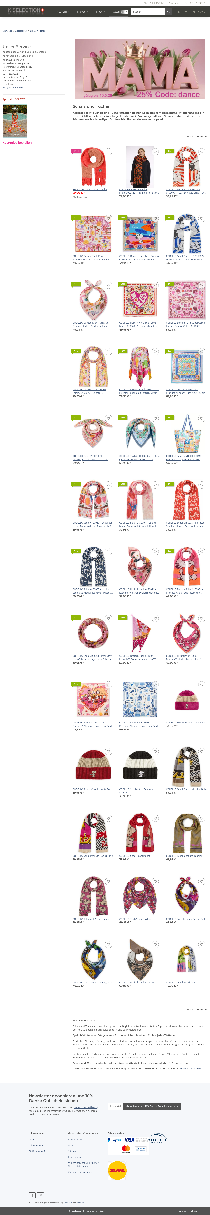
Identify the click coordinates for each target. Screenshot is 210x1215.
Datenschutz (75, 1139)
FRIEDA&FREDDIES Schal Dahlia (90, 189)
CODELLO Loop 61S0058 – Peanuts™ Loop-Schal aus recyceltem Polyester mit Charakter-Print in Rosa (93, 657)
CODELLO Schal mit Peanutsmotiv (91, 919)
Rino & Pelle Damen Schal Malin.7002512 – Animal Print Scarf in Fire (139, 191)
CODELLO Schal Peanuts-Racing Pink (93, 855)
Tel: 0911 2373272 (195, 3)
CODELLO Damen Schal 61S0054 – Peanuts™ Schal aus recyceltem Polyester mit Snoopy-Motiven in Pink (186, 591)
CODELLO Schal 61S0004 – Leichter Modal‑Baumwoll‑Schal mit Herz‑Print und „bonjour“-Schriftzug (139, 524)
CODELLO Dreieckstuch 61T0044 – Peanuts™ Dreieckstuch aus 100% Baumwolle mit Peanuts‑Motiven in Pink (138, 657)
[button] (178, 11)
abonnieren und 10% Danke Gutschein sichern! (152, 1106)
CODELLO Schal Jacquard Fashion (184, 855)
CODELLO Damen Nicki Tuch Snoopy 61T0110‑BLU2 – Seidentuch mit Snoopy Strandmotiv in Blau (139, 257)
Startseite (174, 3)
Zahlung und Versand (80, 1172)
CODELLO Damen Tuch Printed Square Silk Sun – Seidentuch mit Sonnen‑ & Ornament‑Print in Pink (91, 257)
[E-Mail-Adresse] (116, 1106)
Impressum (74, 1157)
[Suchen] (148, 11)
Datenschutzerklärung (86, 1107)
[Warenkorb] (198, 11)
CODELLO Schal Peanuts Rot (134, 855)
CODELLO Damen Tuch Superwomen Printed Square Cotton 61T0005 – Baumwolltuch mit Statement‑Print (186, 324)
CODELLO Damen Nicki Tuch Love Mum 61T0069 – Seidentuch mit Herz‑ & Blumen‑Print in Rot (140, 324)
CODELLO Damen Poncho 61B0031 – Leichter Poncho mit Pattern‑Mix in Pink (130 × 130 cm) (139, 391)
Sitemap (72, 1151)
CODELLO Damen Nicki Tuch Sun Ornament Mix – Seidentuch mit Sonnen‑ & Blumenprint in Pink (91, 324)
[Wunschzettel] (186, 11)
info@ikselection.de (190, 1068)
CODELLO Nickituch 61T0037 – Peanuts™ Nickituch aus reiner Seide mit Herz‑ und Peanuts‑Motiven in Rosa (93, 724)
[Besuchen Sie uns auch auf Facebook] (32, 1195)
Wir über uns (36, 1145)
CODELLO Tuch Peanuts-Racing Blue (92, 982)
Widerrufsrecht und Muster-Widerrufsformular (83, 1164)
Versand (68, 1202)
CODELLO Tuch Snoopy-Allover (136, 919)
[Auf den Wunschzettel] (108, 151)
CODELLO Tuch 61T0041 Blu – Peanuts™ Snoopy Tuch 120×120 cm (185, 391)
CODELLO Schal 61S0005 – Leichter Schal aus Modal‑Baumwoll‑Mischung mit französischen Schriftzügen (186, 524)
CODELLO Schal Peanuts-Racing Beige (186, 789)
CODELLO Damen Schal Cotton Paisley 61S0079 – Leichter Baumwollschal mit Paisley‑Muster (91, 391)
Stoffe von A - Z (37, 1151)
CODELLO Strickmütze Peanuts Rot (91, 789)
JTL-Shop (193, 1210)
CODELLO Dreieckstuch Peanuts (136, 982)
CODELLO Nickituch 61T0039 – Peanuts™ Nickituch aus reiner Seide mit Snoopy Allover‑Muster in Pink (186, 657)
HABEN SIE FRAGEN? (153, 3)
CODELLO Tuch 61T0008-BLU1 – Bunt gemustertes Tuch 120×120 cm (139, 457)
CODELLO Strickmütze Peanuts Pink (185, 722)
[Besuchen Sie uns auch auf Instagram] (40, 1195)
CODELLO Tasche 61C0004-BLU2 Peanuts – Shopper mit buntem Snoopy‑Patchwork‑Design (183, 457)
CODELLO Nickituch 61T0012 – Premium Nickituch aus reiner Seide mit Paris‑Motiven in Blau (139, 724)
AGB (70, 1145)
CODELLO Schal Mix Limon (180, 982)
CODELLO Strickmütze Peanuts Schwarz (136, 791)
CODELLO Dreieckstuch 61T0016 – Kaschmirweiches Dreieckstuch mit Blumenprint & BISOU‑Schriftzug (138, 591)
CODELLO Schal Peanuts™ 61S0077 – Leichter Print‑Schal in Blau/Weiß (186, 257)
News (32, 1139)
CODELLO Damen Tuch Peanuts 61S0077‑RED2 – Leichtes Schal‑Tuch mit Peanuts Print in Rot (186, 191)
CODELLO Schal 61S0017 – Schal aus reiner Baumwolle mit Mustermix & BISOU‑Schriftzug (92, 524)
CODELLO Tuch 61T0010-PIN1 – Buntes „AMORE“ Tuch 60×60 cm (90, 457)
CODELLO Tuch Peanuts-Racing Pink (185, 919)
